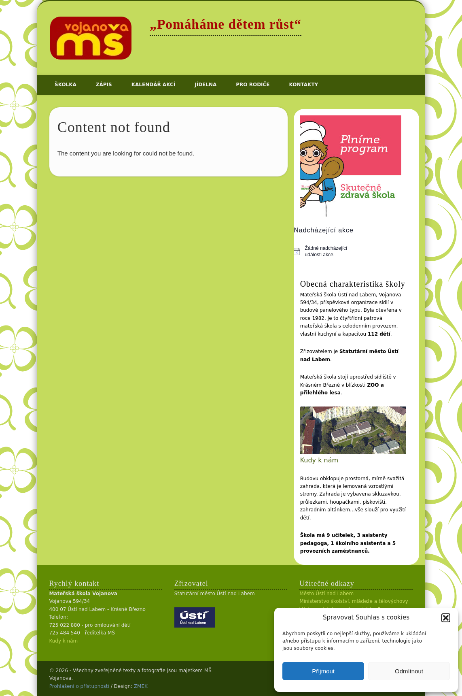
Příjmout (323, 671)
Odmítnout (409, 671)
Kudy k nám (319, 460)
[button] (446, 618)
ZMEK (141, 686)
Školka (65, 84)
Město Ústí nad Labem (326, 593)
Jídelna (205, 84)
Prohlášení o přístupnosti (79, 686)
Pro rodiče (252, 84)
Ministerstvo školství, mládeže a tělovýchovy (353, 601)
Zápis (104, 84)
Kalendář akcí (153, 84)
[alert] (325, 251)
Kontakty (303, 84)
